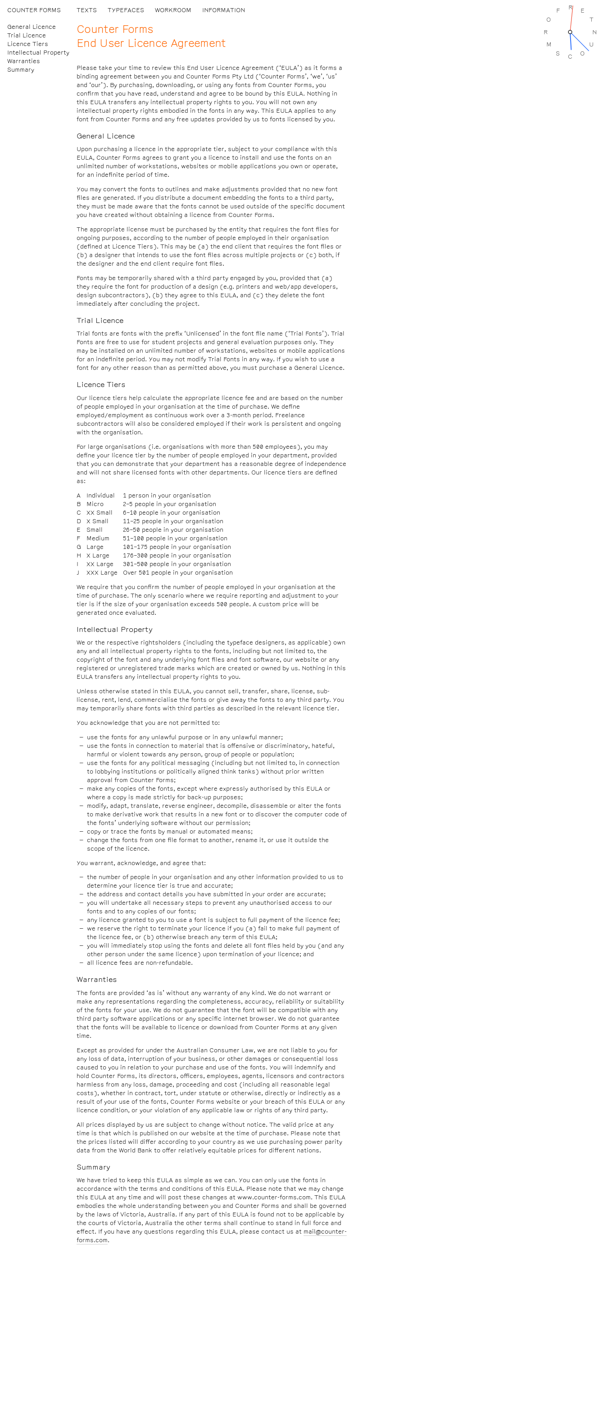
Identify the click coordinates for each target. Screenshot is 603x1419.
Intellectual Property (38, 52)
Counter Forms (34, 10)
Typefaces (126, 10)
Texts (87, 10)
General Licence (31, 27)
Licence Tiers (27, 44)
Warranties (23, 61)
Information (223, 10)
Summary (20, 70)
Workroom (173, 10)
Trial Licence (26, 35)
